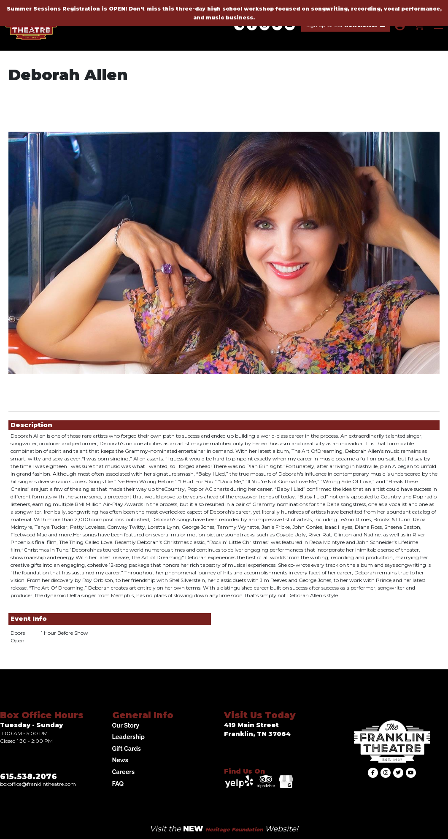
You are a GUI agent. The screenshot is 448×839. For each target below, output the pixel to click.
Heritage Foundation (234, 829)
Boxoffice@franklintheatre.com (38, 784)
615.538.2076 (28, 776)
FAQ (118, 783)
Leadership (128, 736)
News (120, 759)
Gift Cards (126, 748)
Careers (123, 771)
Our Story (126, 725)
